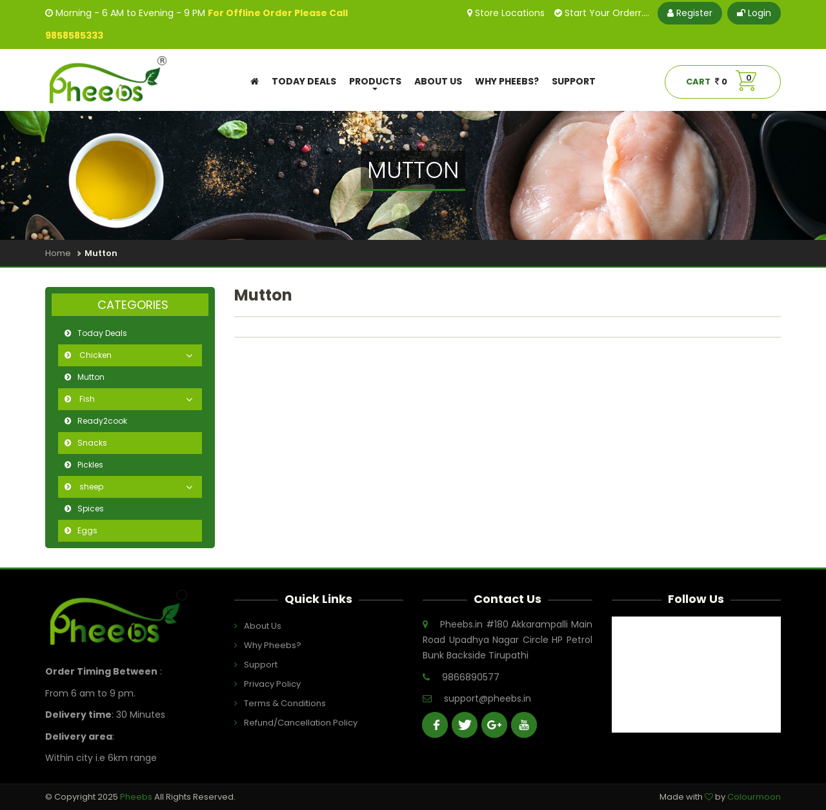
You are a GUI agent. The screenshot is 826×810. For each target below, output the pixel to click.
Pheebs (137, 797)
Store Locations (506, 12)
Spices (90, 508)
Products (375, 83)
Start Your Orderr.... (601, 12)
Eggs (87, 530)
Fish (86, 398)
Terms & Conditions (276, 703)
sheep (90, 486)
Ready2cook (102, 420)
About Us (438, 81)
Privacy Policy (272, 684)
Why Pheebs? (507, 81)
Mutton (91, 376)
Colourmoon (754, 797)
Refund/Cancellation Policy (276, 722)
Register (689, 12)
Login (754, 12)
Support (574, 81)
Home (58, 253)
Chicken (94, 355)
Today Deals (304, 81)
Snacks (92, 442)
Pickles (90, 464)
